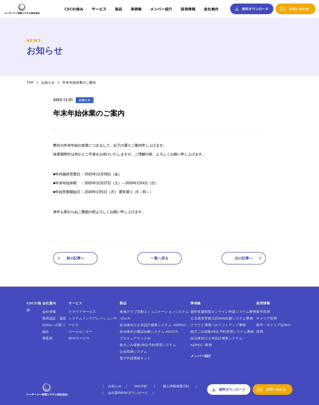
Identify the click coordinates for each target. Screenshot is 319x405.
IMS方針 (141, 386)
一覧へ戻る (159, 258)
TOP (30, 82)
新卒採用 (263, 311)
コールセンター (80, 331)
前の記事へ (75, 258)
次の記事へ (244, 258)
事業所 (47, 338)
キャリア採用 (266, 318)
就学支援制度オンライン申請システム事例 (223, 311)
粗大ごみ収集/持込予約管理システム (148, 345)
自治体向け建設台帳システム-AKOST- (149, 331)
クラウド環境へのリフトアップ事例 (218, 325)
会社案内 (211, 9)
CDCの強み (73, 9)
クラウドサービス (82, 311)
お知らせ (48, 82)
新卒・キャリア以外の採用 (273, 328)
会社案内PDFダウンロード (128, 393)
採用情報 (188, 9)
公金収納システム (133, 351)
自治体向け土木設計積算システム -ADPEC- (153, 325)
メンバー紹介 (161, 9)
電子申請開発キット (135, 358)
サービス (99, 9)
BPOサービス (79, 338)
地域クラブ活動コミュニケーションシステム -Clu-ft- (154, 315)
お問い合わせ (299, 8)
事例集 (136, 9)
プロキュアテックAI (135, 338)
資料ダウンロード (255, 8)
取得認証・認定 (54, 318)
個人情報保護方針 (176, 386)
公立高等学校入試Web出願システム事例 (222, 318)
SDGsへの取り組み (54, 328)
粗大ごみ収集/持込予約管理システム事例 (222, 331)
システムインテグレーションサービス (92, 321)
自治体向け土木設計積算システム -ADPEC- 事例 (218, 341)
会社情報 (49, 311)
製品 (118, 9)
